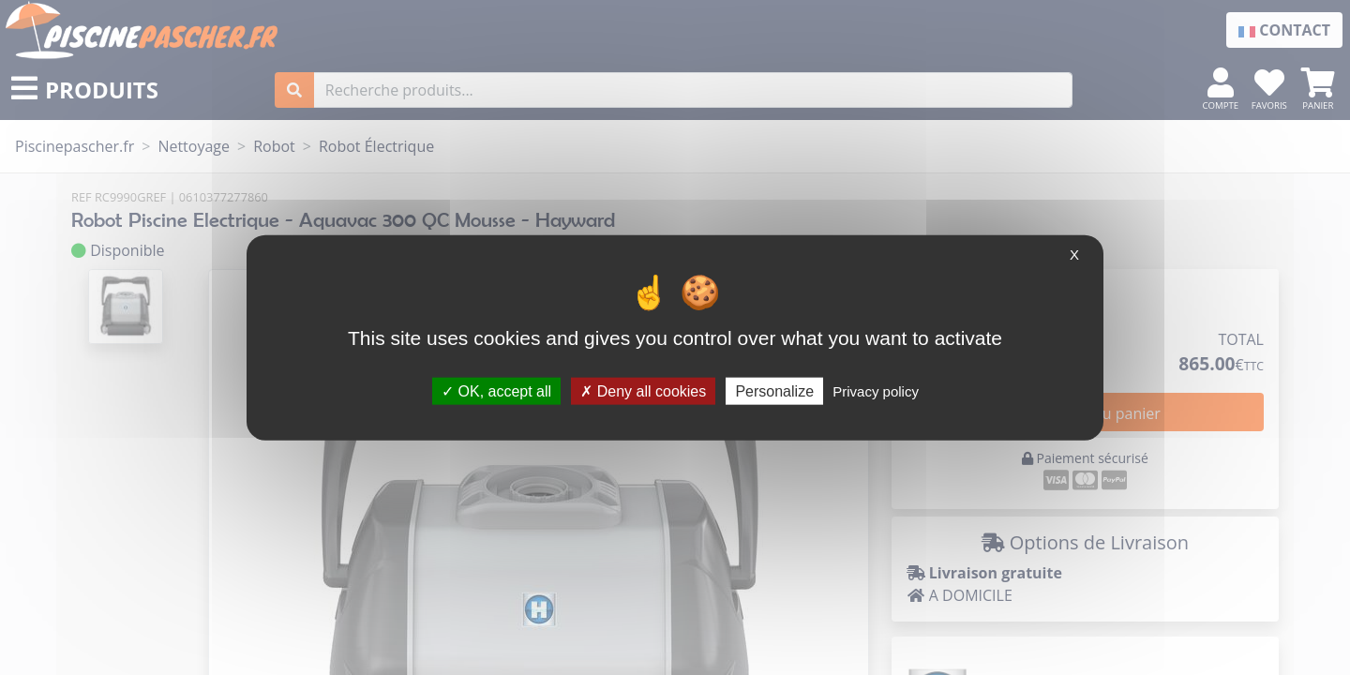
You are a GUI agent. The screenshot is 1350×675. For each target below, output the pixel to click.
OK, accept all (496, 390)
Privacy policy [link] (875, 390)
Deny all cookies (643, 390)
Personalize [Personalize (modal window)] (774, 390)
